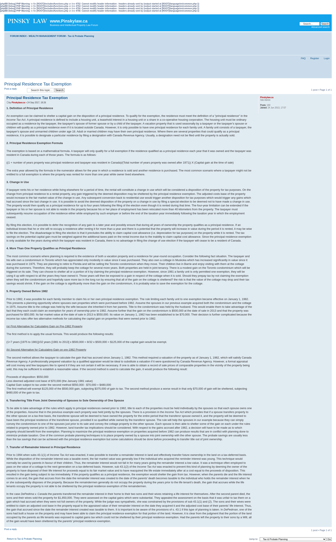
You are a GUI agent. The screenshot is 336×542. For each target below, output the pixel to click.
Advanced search (320, 27)
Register (314, 58)
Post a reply (14, 90)
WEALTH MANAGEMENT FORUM (47, 36)
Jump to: (253, 539)
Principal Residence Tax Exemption (37, 84)
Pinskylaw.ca (18, 102)
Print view (320, 35)
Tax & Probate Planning (81, 36)
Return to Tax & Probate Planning (24, 538)
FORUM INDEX (18, 36)
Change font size (326, 35)
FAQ (303, 58)
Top (328, 525)
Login (327, 58)
